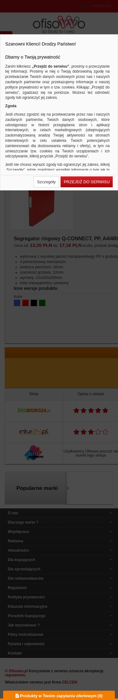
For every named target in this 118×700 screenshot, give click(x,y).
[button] (46, 181)
